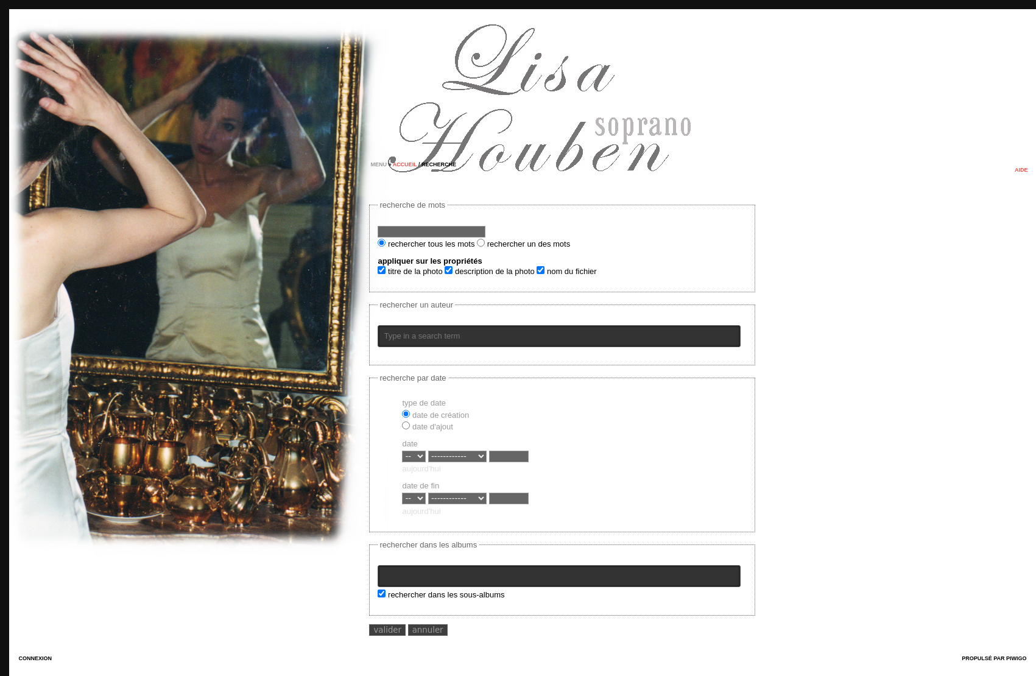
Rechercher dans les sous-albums (441, 594)
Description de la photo (489, 271)
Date (409, 443)
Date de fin (420, 485)
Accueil (405, 164)
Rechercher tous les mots (426, 243)
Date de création (435, 415)
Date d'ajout (427, 426)
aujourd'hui (421, 468)
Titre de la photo (410, 271)
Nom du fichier (566, 271)
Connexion (35, 658)
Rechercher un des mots (523, 243)
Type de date (424, 402)
